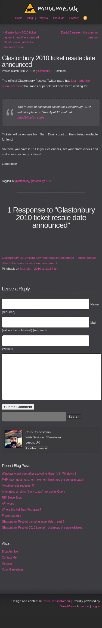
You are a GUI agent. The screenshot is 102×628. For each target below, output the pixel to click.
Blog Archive (10, 559)
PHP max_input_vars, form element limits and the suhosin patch (43, 487)
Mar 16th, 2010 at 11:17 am (39, 268)
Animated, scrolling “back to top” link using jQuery (33, 499)
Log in (96, 614)
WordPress (68, 614)
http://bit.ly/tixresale (30, 117)
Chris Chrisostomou (56, 609)
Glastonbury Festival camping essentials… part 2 (33, 529)
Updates (7, 571)
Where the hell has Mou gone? (21, 517)
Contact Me (9, 565)
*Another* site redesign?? (18, 493)
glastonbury (43, 70)
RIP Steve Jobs (12, 505)
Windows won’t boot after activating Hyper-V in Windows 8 (39, 481)
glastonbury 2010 (40, 181)
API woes (8, 511)
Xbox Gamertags (12, 577)
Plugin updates (11, 523)
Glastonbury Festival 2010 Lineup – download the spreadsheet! (42, 535)
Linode (84, 614)
